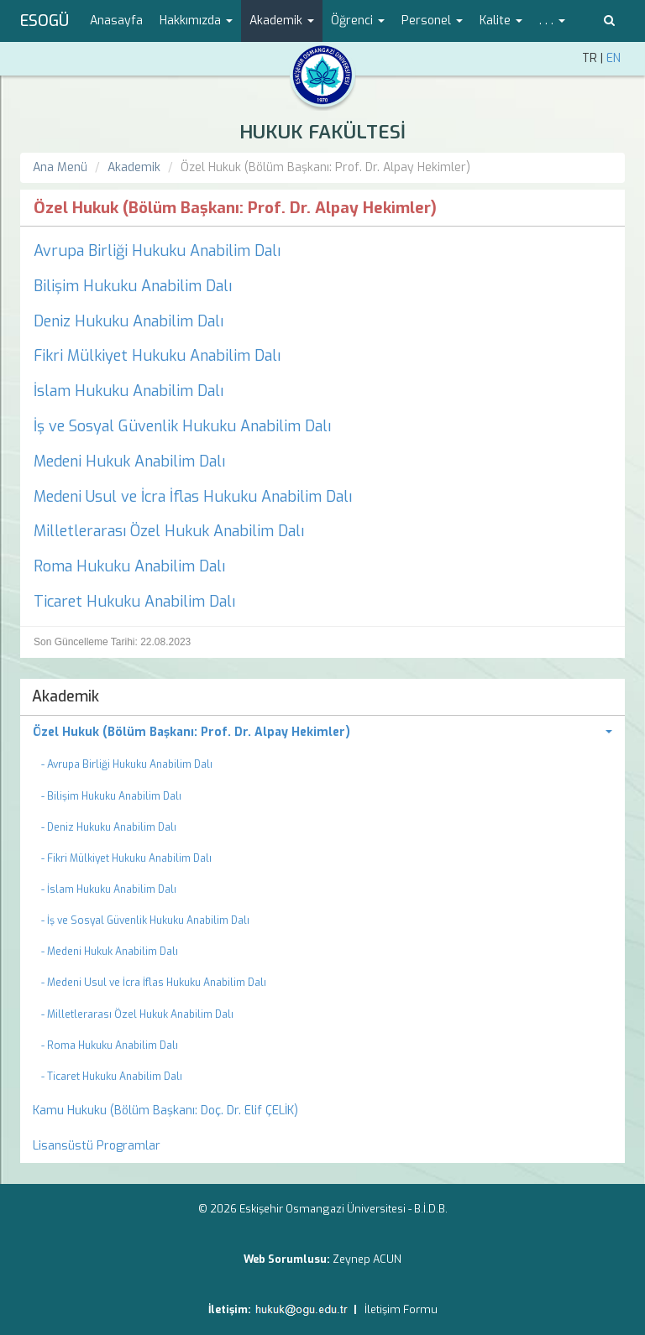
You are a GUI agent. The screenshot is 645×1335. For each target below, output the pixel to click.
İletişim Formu (401, 1309)
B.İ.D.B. (431, 1209)
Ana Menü (60, 167)
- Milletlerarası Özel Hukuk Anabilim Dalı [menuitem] (137, 1014)
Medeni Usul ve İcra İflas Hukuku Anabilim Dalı (193, 497)
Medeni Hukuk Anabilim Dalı (129, 461)
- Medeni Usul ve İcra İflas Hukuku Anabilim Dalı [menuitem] (153, 982)
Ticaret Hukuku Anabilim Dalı (134, 602)
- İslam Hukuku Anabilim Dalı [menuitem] (108, 889)
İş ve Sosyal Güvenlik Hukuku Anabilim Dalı (182, 426)
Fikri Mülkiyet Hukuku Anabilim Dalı (157, 356)
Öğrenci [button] (358, 21)
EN (613, 58)
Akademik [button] (281, 21)
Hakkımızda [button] (196, 21)
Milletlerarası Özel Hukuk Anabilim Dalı (169, 531)
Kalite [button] (501, 21)
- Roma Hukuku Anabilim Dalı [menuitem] (109, 1045)
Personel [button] (432, 21)
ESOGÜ (44, 21)
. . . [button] (552, 21)
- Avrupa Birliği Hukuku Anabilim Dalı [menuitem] (126, 764)
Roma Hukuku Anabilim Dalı (129, 566)
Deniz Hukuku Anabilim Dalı (128, 321)
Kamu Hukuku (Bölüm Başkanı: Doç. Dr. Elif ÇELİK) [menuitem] (165, 1111)
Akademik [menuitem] (65, 696)
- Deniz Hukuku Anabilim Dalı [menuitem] (108, 827)
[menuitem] (322, 732)
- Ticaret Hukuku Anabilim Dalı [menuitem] (111, 1076)
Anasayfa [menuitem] (116, 21)
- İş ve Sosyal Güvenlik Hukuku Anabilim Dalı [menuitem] (145, 920)
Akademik (134, 167)
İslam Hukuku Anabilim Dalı (128, 391)
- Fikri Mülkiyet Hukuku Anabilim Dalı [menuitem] (126, 858)
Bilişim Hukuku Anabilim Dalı (133, 286)
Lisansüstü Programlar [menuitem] (96, 1146)
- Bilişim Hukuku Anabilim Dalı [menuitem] (111, 796)
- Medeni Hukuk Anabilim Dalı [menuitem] (109, 951)
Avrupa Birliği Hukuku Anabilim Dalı (157, 251)
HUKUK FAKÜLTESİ (322, 132)
